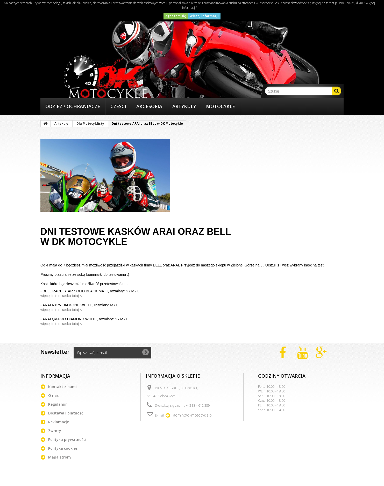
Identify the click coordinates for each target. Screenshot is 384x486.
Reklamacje (58, 421)
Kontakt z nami (62, 386)
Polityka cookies (62, 448)
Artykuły (184, 106)
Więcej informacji (204, 16)
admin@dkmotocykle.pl (192, 415)
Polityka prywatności (67, 439)
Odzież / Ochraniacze (72, 106)
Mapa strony (60, 457)
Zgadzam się (175, 16)
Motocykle (220, 106)
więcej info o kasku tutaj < (61, 296)
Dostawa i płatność (65, 413)
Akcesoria (149, 106)
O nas (53, 395)
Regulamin (58, 404)
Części (118, 106)
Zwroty (54, 430)
